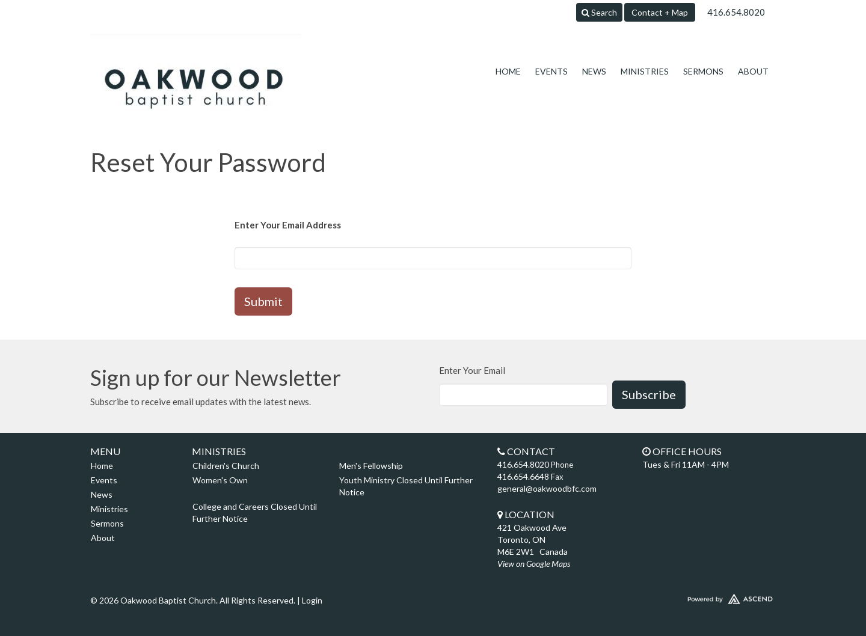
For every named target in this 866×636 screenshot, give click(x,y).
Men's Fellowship (371, 465)
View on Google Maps (533, 563)
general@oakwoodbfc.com (547, 488)
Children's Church (225, 465)
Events (551, 71)
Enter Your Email (472, 370)
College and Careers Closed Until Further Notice (254, 512)
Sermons (703, 71)
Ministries (645, 71)
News (594, 71)
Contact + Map (659, 12)
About (753, 71)
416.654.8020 (736, 12)
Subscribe (649, 394)
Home (508, 71)
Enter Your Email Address (288, 224)
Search (599, 12)
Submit (263, 301)
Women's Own (220, 480)
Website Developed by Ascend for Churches (694, 596)
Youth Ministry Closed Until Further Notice (406, 486)
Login (312, 600)
